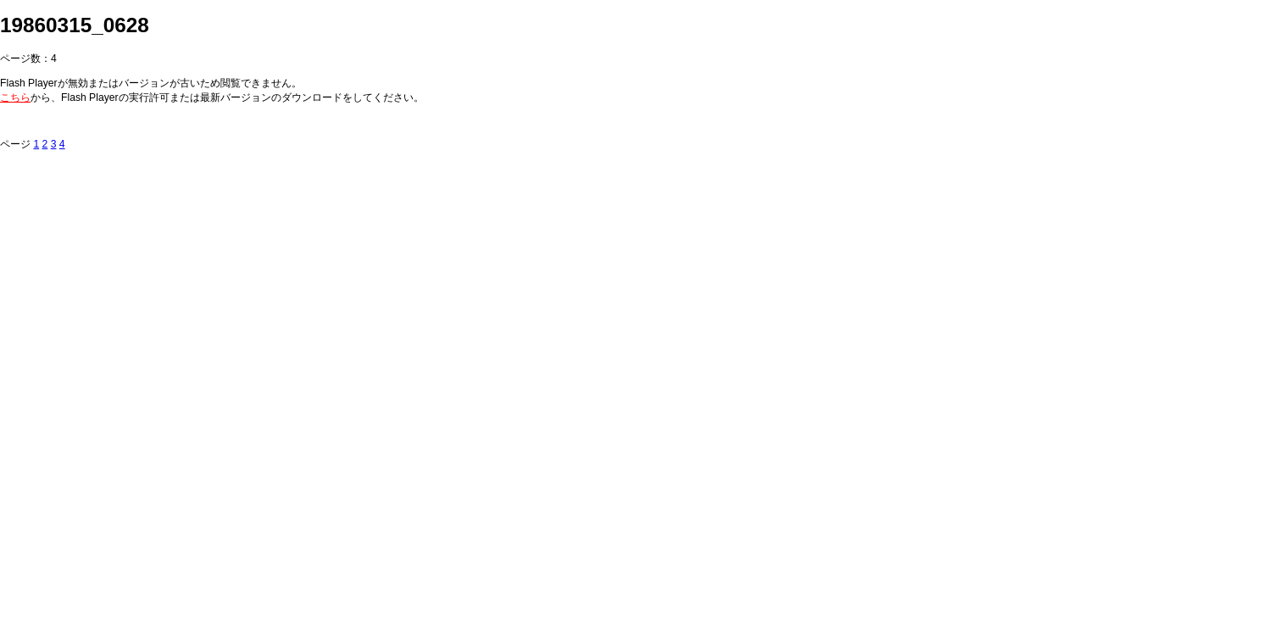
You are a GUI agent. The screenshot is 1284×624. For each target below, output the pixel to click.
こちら (15, 97)
